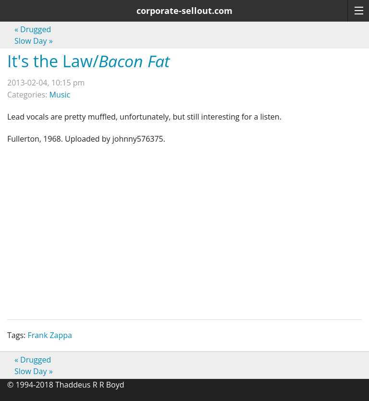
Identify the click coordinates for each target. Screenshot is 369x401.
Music (60, 94)
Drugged (32, 29)
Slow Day (33, 41)
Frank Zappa (49, 335)
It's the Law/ (88, 61)
